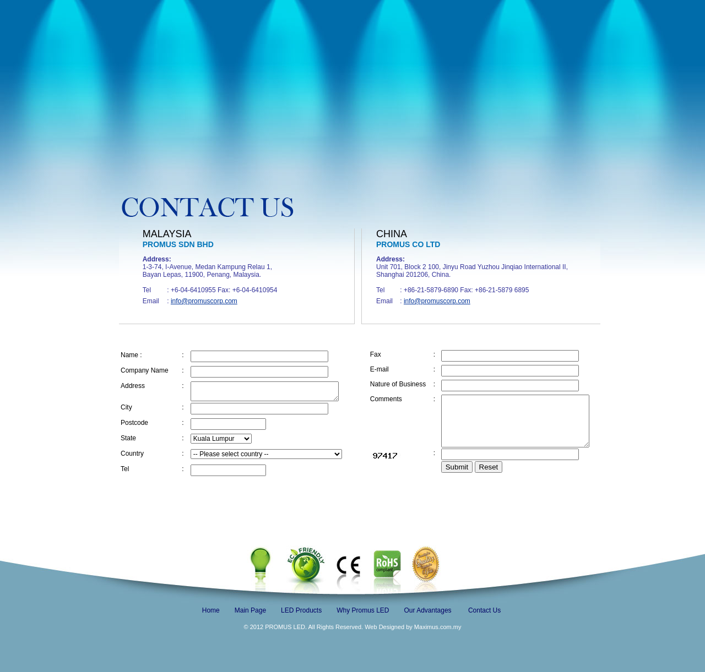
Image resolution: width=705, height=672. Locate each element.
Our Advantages (428, 610)
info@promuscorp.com (204, 301)
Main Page (250, 610)
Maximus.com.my (437, 627)
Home (211, 610)
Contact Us (484, 610)
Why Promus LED (363, 610)
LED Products (301, 610)
